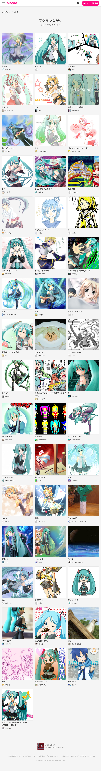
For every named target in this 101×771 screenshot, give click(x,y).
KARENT (83, 756)
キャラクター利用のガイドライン (27, 756)
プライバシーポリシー (53, 756)
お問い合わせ (66, 756)
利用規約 (42, 756)
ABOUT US (91, 756)
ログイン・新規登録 (90, 3)
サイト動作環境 (11, 756)
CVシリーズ (75, 756)
